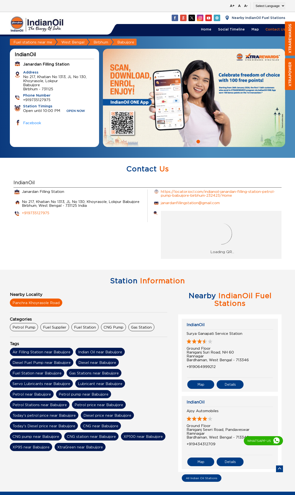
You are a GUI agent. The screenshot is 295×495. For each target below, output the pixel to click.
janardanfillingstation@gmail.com (190, 203)
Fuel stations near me (32, 42)
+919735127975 (35, 213)
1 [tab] (190, 141)
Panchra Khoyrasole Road (36, 303)
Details (230, 384)
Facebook (32, 123)
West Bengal (72, 42)
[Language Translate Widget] (269, 5)
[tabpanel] (194, 98)
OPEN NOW (75, 111)
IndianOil (196, 325)
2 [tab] (197, 141)
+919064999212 (201, 366)
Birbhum (101, 42)
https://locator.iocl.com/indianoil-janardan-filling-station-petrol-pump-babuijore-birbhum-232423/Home (218, 193)
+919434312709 (201, 444)
